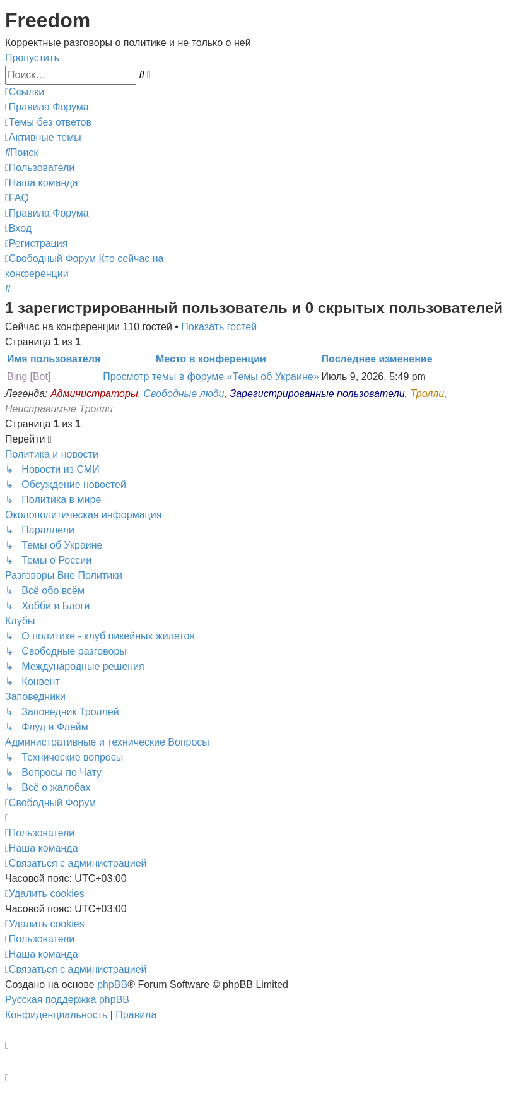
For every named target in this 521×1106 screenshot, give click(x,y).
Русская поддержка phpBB (67, 999)
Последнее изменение (377, 359)
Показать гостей (219, 326)
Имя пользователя (53, 359)
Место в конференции (211, 359)
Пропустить (32, 57)
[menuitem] (47, 107)
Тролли (428, 393)
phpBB (112, 984)
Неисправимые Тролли (59, 408)
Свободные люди (184, 393)
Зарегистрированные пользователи (317, 393)
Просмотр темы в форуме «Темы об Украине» (211, 376)
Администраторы (94, 393)
